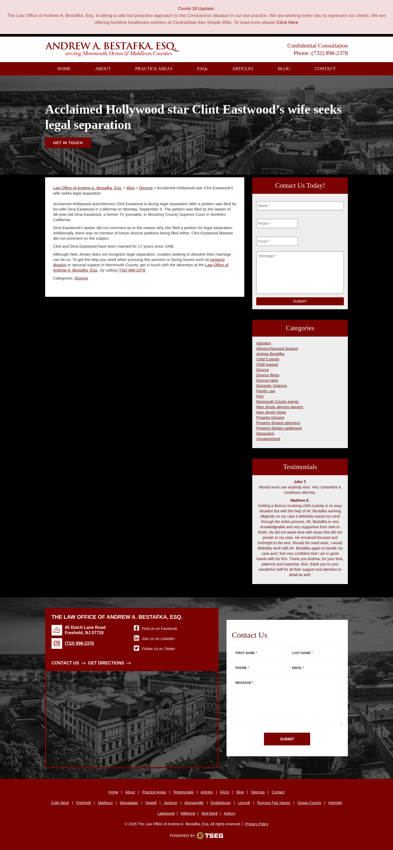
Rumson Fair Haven (274, 803)
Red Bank (210, 813)
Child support (267, 364)
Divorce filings (267, 375)
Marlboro (105, 803)
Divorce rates (267, 380)
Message (245, 682)
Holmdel (335, 803)
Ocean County (309, 803)
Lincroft (244, 803)
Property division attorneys (278, 423)
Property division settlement (279, 428)
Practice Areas (154, 68)
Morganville (194, 803)
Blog (284, 68)
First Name (246, 653)
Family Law (265, 391)
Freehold (83, 803)
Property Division (270, 417)
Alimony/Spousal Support (277, 348)
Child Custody (267, 359)
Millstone (188, 813)
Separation (265, 433)
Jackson (170, 803)
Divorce (81, 278)
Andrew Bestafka (270, 354)
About (103, 68)
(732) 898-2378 (329, 53)
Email (298, 667)
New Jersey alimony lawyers (279, 407)
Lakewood (166, 813)
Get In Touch (68, 143)
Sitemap (257, 792)
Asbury (230, 813)
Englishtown (221, 803)
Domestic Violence (271, 386)
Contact (325, 68)
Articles (242, 68)
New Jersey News (271, 412)
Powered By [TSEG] (196, 835)
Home (64, 68)
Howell (150, 803)
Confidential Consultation (317, 45)
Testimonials (183, 792)
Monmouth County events (277, 402)
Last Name (302, 653)
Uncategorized (268, 439)
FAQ (202, 68)
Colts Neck (60, 803)
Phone (242, 667)
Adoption (263, 343)
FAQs (224, 792)
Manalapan (129, 803)
